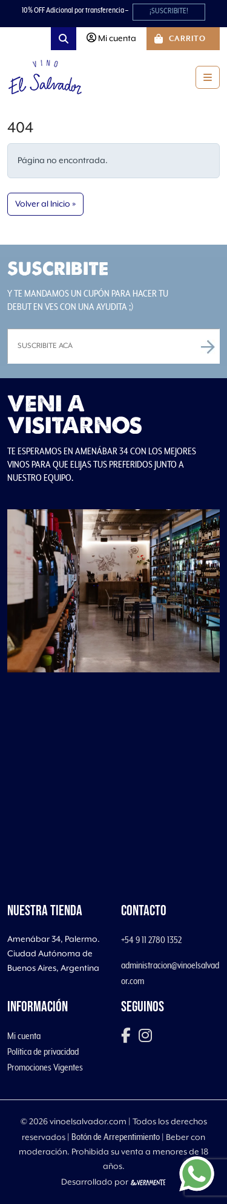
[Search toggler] (63, 38)
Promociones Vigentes (45, 1067)
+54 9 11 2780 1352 (151, 940)
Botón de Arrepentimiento (115, 1137)
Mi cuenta (24, 1036)
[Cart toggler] (183, 38)
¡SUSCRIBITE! (169, 11)
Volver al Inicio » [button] (45, 204)
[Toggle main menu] (208, 77)
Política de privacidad (43, 1051)
